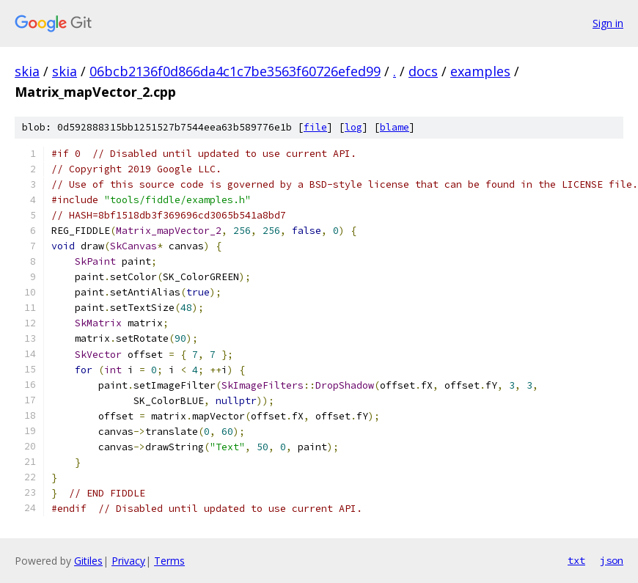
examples (480, 71)
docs (423, 71)
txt (576, 560)
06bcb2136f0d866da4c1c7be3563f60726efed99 (235, 71)
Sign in (608, 23)
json (611, 560)
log (353, 127)
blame (394, 127)
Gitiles (88, 561)
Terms (169, 561)
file (315, 127)
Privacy (128, 561)
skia (27, 71)
